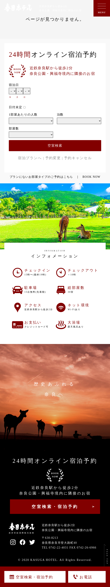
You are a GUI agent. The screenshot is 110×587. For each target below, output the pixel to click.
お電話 (82, 576)
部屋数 (14, 128)
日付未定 (15, 107)
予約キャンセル (78, 158)
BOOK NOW (92, 176)
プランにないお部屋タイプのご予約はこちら (41, 176)
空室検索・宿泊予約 (31, 577)
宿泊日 (14, 85)
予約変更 (53, 158)
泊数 (60, 114)
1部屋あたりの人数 (23, 114)
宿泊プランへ (30, 158)
